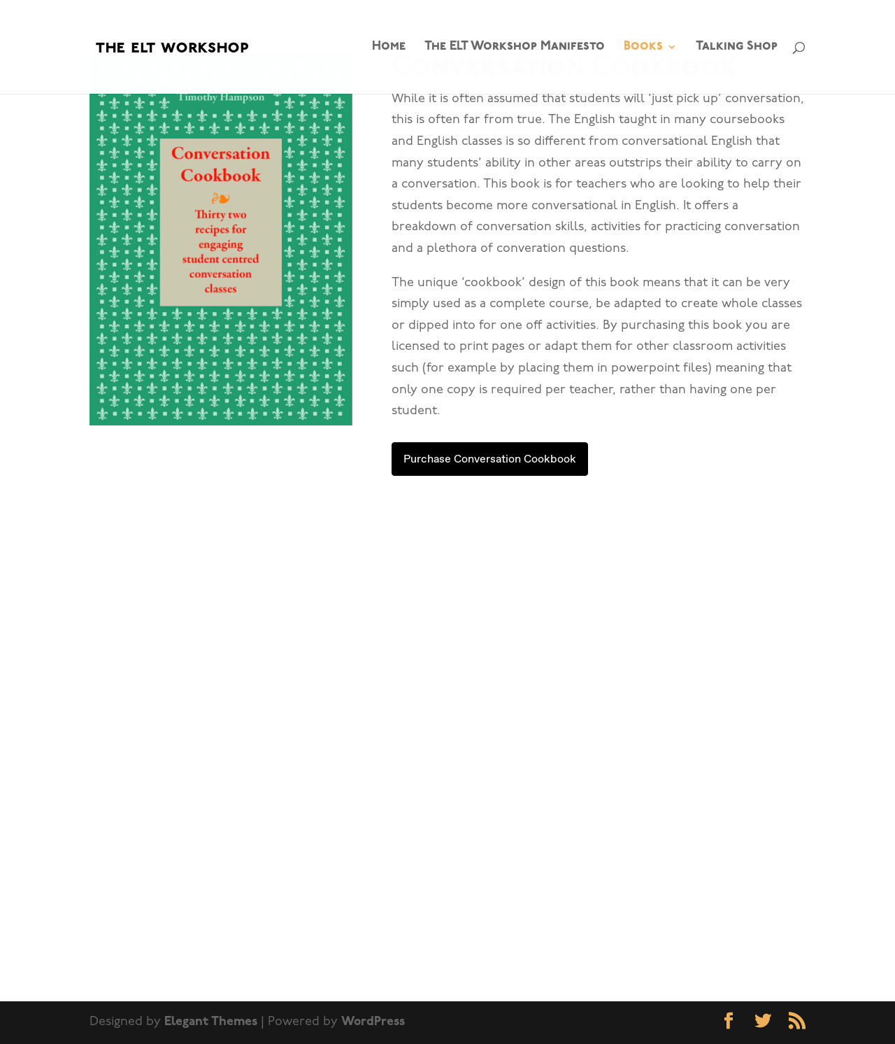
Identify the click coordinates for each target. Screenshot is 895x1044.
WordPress (373, 1022)
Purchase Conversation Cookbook (489, 458)
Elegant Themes (210, 1022)
